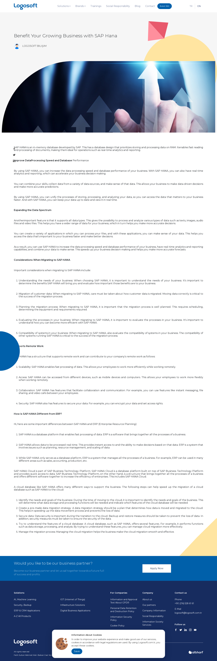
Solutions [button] (63, 6)
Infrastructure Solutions (72, 605)
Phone (189, 601)
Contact (150, 6)
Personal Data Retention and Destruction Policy (123, 610)
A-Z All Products (22, 616)
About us (147, 599)
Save (77, 651)
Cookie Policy (117, 625)
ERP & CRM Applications (27, 610)
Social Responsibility (118, 6)
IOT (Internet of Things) (72, 599)
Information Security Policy (121, 618)
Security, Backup (22, 605)
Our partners (149, 605)
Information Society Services (152, 623)
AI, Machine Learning (25, 599)
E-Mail (189, 611)
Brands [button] (79, 6)
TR (191, 6)
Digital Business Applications (75, 610)
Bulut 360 (164, 6)
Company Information (154, 610)
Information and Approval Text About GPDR (123, 601)
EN (199, 6)
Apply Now (156, 568)
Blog (137, 6)
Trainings (95, 6)
